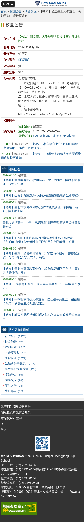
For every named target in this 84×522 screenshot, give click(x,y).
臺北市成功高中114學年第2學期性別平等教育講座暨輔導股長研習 (41, 224)
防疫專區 (15, 391)
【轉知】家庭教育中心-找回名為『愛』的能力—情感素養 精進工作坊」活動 (42, 182)
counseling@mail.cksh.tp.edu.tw (54, 135)
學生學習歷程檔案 (21, 369)
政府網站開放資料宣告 (16, 406)
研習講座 (16, 358)
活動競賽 (16, 347)
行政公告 (16, 336)
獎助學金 (15, 374)
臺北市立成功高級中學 (47, 491)
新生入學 (14, 385)
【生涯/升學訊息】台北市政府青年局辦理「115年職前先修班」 (41, 286)
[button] (8, 4)
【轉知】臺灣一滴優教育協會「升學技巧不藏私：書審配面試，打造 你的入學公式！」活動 (41, 255)
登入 (4, 430)
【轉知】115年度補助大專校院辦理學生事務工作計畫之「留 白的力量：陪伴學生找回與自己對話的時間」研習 (39, 240)
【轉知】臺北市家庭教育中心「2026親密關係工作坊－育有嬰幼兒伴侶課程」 (41, 270)
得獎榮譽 (15, 341)
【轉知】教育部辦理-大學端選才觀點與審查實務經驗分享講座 (41, 317)
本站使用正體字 (11, 418)
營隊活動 (18, 352)
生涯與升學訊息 (20, 363)
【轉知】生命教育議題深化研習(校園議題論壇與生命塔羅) (41, 195)
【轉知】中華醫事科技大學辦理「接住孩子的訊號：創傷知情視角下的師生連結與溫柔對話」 (41, 301)
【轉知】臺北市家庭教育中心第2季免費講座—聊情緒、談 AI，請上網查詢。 (40, 209)
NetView (11, 496)
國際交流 (14, 380)
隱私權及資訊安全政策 (16, 412)
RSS (3, 424)
